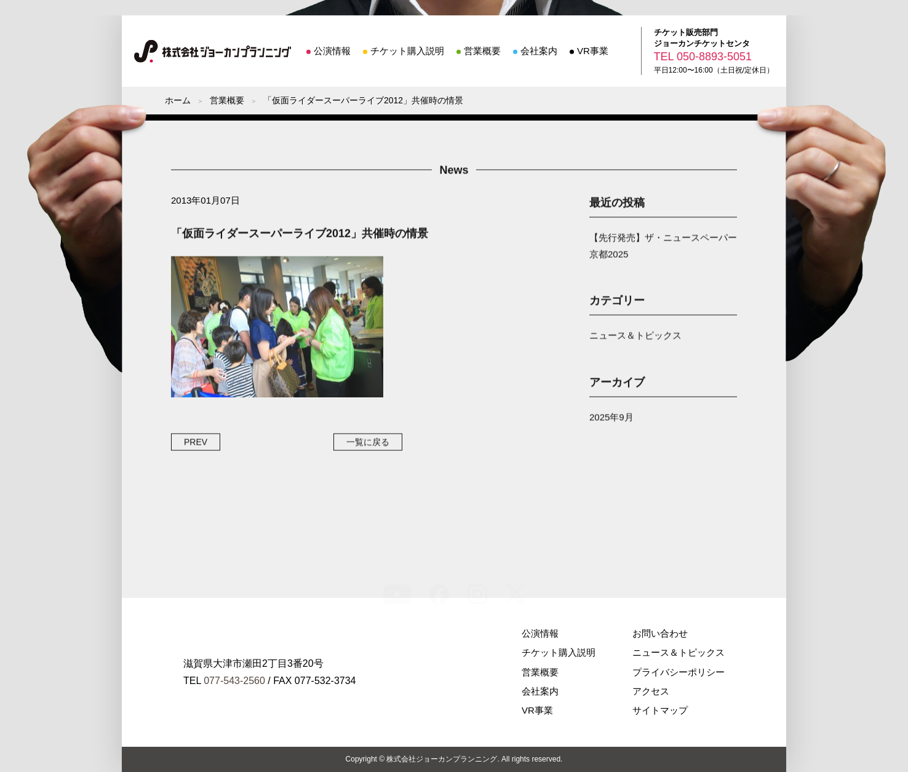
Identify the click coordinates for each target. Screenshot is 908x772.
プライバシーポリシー (678, 672)
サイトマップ (660, 710)
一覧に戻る (367, 443)
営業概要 (482, 51)
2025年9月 (611, 418)
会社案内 (538, 51)
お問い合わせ (660, 633)
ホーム (178, 100)
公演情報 (332, 51)
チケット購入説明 (407, 51)
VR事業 (592, 51)
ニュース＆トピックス (635, 337)
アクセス (650, 691)
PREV (195, 443)
